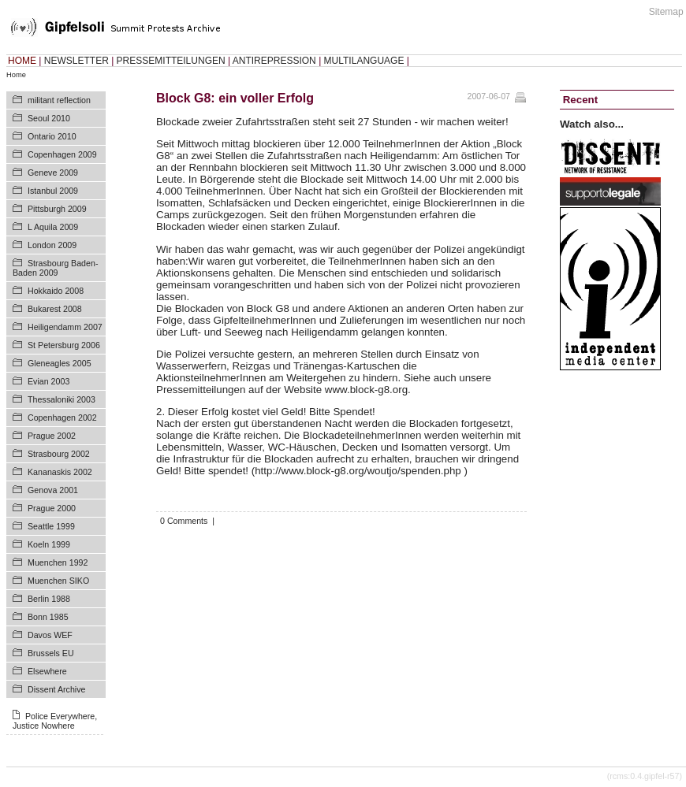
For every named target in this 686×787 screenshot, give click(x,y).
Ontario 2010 (52, 136)
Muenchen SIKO (58, 580)
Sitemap (666, 11)
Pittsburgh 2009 (57, 208)
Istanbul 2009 (53, 190)
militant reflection (59, 100)
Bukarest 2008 (55, 309)
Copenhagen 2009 (62, 154)
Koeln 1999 (49, 544)
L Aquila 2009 (53, 227)
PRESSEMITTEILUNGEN (171, 60)
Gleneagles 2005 (59, 363)
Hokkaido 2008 (56, 290)
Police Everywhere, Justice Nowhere (55, 720)
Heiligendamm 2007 (65, 327)
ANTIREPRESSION (274, 60)
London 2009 (52, 245)
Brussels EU (51, 653)
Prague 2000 (52, 508)
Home (16, 75)
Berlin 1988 (49, 598)
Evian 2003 (48, 381)
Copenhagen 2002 (62, 417)
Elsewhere (47, 671)
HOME (22, 60)
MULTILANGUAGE (364, 60)
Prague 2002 (52, 435)
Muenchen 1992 (58, 562)
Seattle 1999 (51, 526)
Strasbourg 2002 (59, 453)
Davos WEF (50, 635)
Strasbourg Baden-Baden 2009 (55, 267)
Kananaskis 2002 (60, 472)
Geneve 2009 (53, 172)
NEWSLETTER (76, 60)
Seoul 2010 (49, 118)
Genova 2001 (53, 490)
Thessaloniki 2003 (61, 399)
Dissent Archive (56, 689)
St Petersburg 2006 (64, 345)
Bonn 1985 (48, 617)
